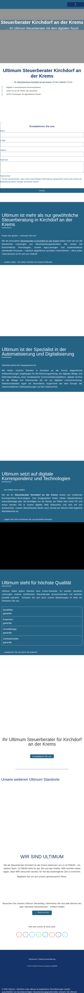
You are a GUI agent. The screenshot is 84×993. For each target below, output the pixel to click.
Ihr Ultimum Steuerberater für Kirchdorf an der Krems (42, 742)
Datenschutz (5, 176)
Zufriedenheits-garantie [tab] (11, 640)
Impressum (33, 959)
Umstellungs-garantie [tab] (10, 631)
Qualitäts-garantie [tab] (8, 611)
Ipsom (55, 966)
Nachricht (4, 160)
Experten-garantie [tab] (8, 621)
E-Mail (2, 141)
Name (2, 131)
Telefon (3, 150)
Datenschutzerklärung (47, 959)
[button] (75, 4)
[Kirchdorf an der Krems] (42, 426)
